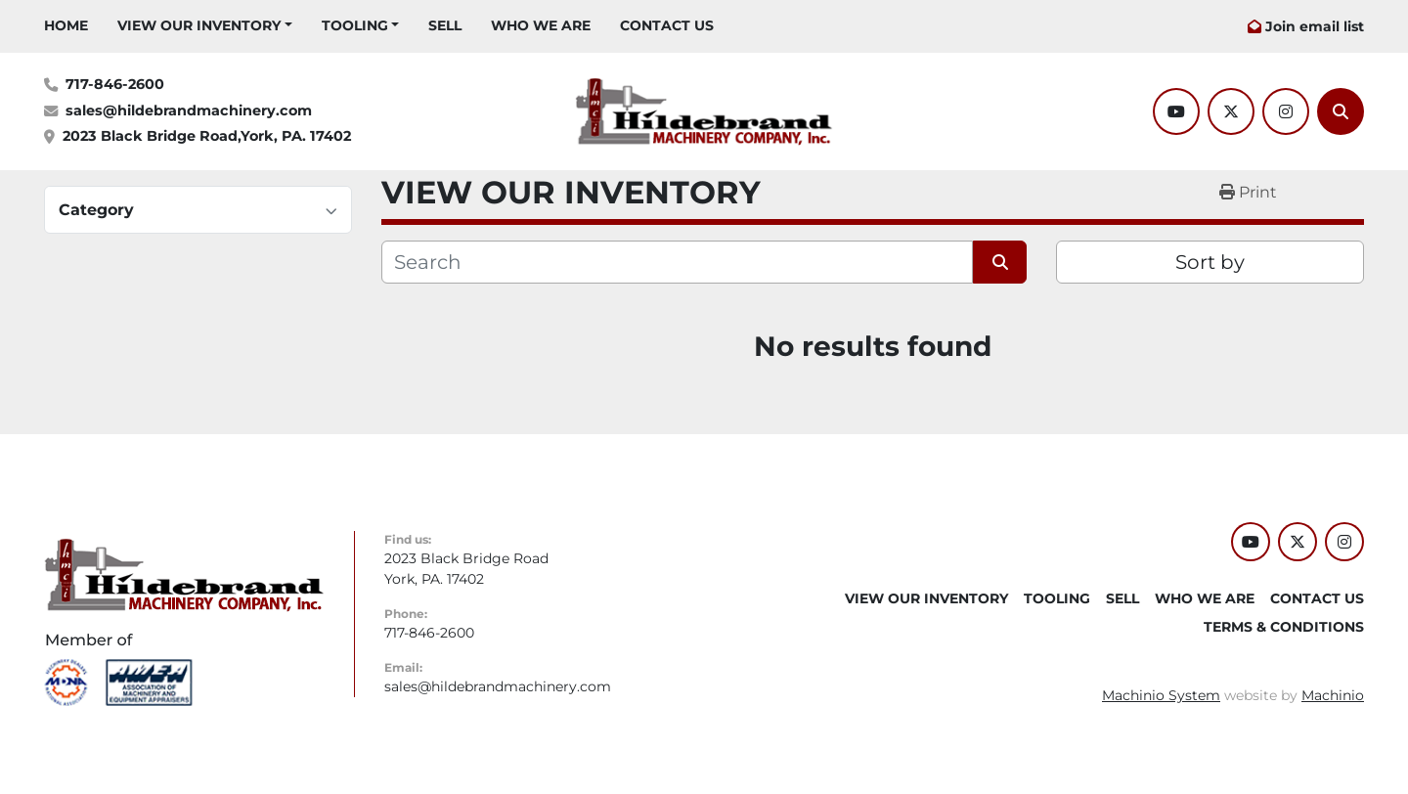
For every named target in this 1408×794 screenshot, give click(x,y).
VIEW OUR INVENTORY (199, 25)
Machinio (1332, 695)
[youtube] (1176, 111)
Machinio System (1161, 695)
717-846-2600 (115, 84)
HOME (66, 25)
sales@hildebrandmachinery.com (189, 110)
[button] (204, 26)
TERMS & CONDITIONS (1284, 627)
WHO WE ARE (541, 25)
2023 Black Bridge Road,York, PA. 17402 (207, 136)
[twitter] (1231, 111)
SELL (445, 25)
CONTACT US (667, 25)
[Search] (1340, 111)
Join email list (1314, 26)
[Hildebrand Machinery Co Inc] (184, 574)
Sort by (1210, 262)
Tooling (355, 25)
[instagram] (1285, 111)
